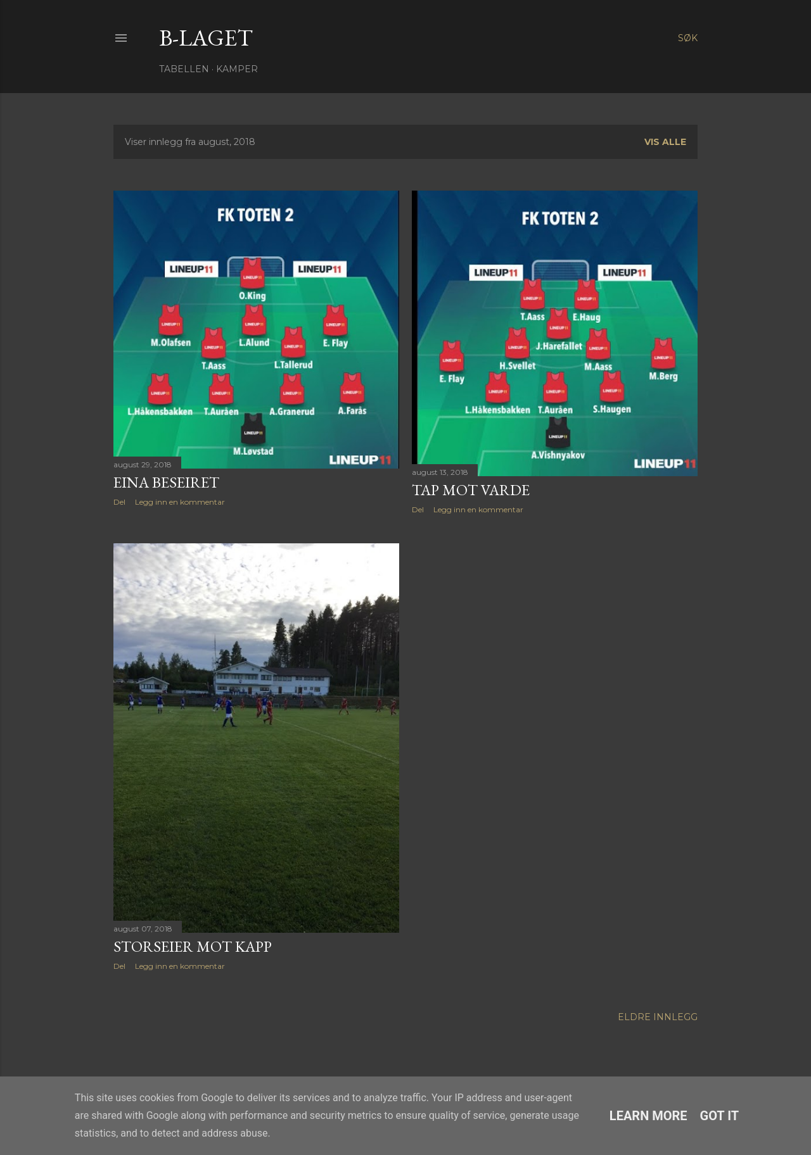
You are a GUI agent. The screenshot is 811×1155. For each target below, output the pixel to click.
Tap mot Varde (471, 490)
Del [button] (119, 502)
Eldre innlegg (658, 1017)
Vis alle (665, 142)
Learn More (648, 1115)
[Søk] (688, 38)
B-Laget (206, 38)
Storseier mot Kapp (192, 946)
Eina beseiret (166, 482)
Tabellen (184, 69)
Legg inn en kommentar (180, 502)
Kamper (237, 69)
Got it (719, 1115)
